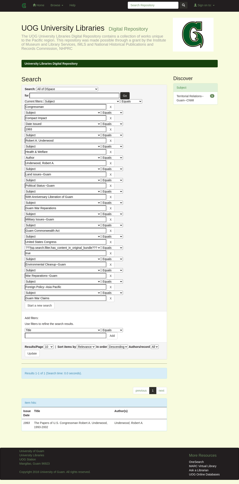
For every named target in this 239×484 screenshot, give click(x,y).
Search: (30, 89)
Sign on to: (204, 5)
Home (38, 5)
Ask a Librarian (198, 470)
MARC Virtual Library (202, 466)
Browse (57, 5)
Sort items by (67, 346)
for (27, 95)
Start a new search (40, 305)
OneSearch (196, 462)
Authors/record (139, 346)
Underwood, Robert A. (128, 423)
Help (73, 5)
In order (101, 346)
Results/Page (34, 346)
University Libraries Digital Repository (51, 63)
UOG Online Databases (204, 474)
